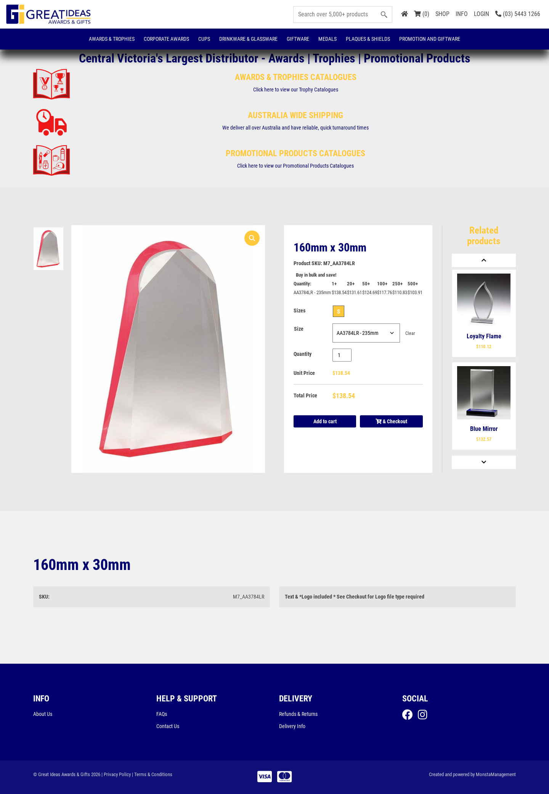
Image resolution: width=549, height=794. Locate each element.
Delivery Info (292, 726)
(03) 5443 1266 (517, 14)
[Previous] (484, 260)
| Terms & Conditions (152, 774)
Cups (204, 39)
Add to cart (325, 421)
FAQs (161, 714)
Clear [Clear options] (410, 333)
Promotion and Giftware (429, 39)
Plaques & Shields (368, 39)
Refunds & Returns (298, 714)
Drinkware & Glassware (248, 39)
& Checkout (391, 421)
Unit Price (304, 373)
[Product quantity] (342, 355)
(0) (421, 14)
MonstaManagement (496, 774)
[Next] (484, 462)
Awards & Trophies (112, 39)
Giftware (298, 39)
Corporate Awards (166, 39)
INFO (462, 14)
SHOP (442, 14)
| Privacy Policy (116, 774)
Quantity (302, 354)
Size (298, 329)
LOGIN (481, 14)
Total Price (305, 395)
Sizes (299, 310)
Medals (327, 39)
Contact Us (167, 726)
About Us (42, 714)
